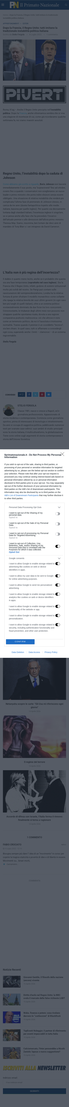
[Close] (63, 455)
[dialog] (34, 553)
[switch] (57, 513)
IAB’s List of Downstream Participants (21, 495)
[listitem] (34, 507)
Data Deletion (18, 652)
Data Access (34, 652)
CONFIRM (20, 642)
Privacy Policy (51, 652)
